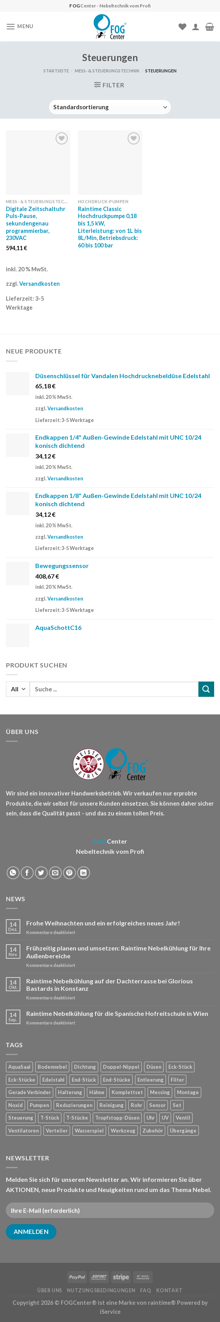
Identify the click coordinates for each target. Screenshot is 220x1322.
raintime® (162, 1302)
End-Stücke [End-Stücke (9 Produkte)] (116, 1080)
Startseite (56, 70)
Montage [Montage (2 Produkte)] (188, 1092)
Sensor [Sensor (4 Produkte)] (157, 1105)
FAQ (145, 1290)
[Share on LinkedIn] (83, 872)
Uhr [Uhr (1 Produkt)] (150, 1118)
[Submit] (206, 689)
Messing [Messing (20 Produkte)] (160, 1092)
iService (110, 1311)
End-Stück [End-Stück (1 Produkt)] (84, 1080)
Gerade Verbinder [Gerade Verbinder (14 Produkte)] (29, 1092)
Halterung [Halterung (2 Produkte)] (70, 1092)
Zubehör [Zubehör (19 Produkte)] (152, 1130)
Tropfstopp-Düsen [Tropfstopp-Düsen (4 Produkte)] (117, 1118)
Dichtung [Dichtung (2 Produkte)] (85, 1067)
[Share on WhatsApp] (13, 872)
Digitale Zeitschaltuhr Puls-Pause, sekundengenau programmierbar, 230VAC (35, 224)
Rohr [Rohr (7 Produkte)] (136, 1105)
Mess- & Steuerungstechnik (107, 70)
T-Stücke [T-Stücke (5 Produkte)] (77, 1118)
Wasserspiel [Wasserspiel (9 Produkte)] (89, 1130)
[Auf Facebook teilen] (27, 872)
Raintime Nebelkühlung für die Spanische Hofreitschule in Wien (117, 1013)
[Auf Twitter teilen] (41, 872)
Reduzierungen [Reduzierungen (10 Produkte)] (74, 1105)
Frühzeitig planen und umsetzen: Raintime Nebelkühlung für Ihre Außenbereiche (118, 951)
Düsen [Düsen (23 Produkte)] (153, 1067)
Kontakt (169, 1290)
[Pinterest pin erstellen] (69, 872)
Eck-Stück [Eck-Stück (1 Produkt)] (180, 1067)
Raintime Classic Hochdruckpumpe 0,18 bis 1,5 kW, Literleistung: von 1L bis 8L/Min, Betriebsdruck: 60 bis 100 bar (110, 227)
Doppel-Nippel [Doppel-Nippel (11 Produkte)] (121, 1067)
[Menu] (19, 26)
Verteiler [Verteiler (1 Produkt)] (57, 1130)
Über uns (49, 1290)
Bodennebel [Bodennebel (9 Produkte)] (52, 1067)
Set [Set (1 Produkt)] (177, 1105)
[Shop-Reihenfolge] (110, 107)
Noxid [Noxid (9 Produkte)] (15, 1105)
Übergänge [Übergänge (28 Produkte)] (183, 1130)
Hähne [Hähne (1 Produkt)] (97, 1092)
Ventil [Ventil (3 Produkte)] (183, 1118)
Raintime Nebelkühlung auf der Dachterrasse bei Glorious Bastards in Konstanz (109, 984)
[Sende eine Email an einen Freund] (55, 872)
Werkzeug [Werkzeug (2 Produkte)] (123, 1130)
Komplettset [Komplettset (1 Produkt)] (127, 1092)
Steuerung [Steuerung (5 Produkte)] (20, 1118)
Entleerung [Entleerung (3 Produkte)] (150, 1080)
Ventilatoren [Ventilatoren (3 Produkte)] (23, 1130)
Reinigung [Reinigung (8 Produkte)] (111, 1105)
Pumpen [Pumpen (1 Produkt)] (39, 1105)
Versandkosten (39, 283)
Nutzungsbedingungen (101, 1290)
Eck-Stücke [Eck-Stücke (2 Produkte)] (21, 1080)
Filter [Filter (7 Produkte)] (177, 1080)
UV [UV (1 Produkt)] (165, 1118)
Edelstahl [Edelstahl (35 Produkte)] (53, 1080)
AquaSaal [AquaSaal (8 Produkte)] (19, 1067)
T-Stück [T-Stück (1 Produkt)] (49, 1118)
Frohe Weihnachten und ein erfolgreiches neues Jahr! (103, 923)
